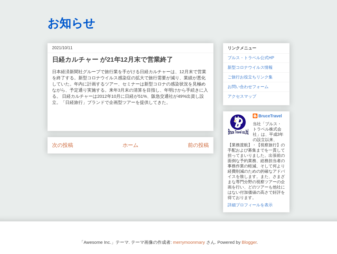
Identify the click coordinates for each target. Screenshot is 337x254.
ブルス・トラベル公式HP (251, 57)
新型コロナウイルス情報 (250, 67)
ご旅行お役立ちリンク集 (250, 77)
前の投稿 (198, 145)
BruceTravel (270, 116)
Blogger (249, 242)
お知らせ (71, 23)
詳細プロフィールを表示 (250, 204)
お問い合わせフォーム (248, 86)
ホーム (130, 145)
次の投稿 (62, 145)
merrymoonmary (189, 242)
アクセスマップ (242, 96)
